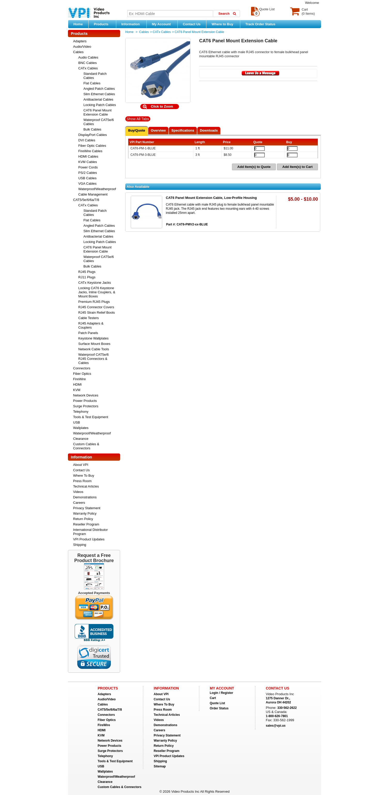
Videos (78, 492)
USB (76, 422)
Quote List (217, 703)
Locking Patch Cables (99, 105)
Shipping (79, 545)
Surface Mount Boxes (94, 344)
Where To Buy (83, 475)
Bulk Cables (92, 129)
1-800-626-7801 (277, 716)
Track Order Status (260, 24)
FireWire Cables (90, 151)
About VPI (80, 465)
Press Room (82, 481)
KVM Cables (87, 162)
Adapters (80, 41)
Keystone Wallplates (93, 338)
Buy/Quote (136, 130)
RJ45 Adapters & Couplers (91, 325)
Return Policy (83, 519)
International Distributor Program (90, 532)
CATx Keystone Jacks (94, 283)
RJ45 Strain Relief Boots (96, 312)
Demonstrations (85, 497)
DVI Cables (86, 140)
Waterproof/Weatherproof (97, 189)
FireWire (79, 379)
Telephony (80, 411)
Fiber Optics (82, 374)
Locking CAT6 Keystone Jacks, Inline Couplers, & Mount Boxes (96, 292)
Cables (78, 52)
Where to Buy (224, 24)
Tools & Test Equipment (90, 417)
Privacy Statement (86, 508)
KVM (76, 390)
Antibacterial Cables (98, 99)
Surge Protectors (85, 406)
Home (78, 24)
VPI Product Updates (88, 539)
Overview (158, 130)
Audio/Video (82, 46)
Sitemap (160, 766)
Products (103, 24)
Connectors (81, 368)
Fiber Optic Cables (92, 146)
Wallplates (80, 428)
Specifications (183, 130)
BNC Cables (87, 63)
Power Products (85, 401)
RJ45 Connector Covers (96, 307)
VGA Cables (87, 183)
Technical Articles (86, 486)
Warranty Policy (85, 513)
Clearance (80, 439)
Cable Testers (88, 318)
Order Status (219, 708)
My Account (163, 24)
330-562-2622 (287, 708)
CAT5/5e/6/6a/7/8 (86, 200)
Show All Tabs (138, 119)
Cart (213, 698)
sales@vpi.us (275, 725)
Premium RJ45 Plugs (94, 302)
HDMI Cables (88, 156)
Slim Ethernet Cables (99, 94)
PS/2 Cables (87, 173)
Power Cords (88, 167)
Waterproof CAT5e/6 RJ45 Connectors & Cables (93, 359)
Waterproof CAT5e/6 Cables (98, 122)
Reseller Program (86, 524)
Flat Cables (91, 83)
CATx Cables (88, 68)
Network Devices (85, 395)
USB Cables (87, 178)
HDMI (77, 384)
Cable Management (92, 194)
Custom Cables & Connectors (86, 446)
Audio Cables (88, 57)
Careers (79, 503)
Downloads (209, 130)
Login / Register (221, 693)
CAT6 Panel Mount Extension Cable (97, 112)
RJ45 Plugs (86, 272)
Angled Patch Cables (99, 89)
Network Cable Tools (93, 349)
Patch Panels (88, 333)
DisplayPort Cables (92, 135)
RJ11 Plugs (86, 277)
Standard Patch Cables (95, 76)
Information (132, 24)
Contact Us (192, 24)
